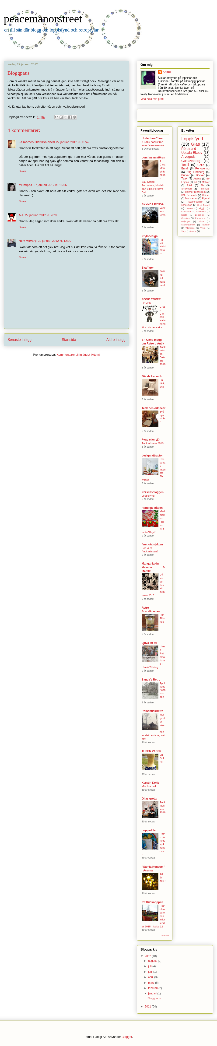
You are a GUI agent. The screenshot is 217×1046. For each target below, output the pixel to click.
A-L (21, 215)
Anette (167, 72)
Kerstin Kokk (150, 782)
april (151, 977)
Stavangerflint (188, 224)
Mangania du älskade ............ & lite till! (153, 567)
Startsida (69, 340)
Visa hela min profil (152, 99)
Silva (201, 221)
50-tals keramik (152, 376)
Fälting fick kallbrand (162, 278)
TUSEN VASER (151, 751)
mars (151, 982)
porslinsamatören (153, 157)
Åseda (193, 231)
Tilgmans (190, 228)
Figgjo (202, 208)
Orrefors (185, 218)
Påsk (189, 185)
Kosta (184, 215)
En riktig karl (162, 383)
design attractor (152, 455)
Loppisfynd (192, 138)
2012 (148, 956)
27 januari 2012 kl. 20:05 (41, 215)
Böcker (200, 175)
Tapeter (206, 224)
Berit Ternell (203, 205)
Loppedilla (149, 830)
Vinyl (183, 231)
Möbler (206, 182)
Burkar (185, 175)
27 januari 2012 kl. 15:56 (50, 185)
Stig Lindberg (195, 172)
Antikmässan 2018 (153, 443)
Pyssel (206, 198)
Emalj (184, 168)
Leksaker (199, 215)
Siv (202, 185)
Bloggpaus (154, 998)
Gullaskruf (186, 211)
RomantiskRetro (152, 711)
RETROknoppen (152, 902)
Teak (184, 178)
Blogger (127, 1037)
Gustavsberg (190, 161)
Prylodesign (150, 236)
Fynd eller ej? (151, 439)
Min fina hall (149, 786)
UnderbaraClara (152, 138)
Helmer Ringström (195, 191)
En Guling (162, 758)
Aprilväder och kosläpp (162, 690)
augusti (153, 960)
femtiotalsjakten (152, 544)
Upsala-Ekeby (191, 152)
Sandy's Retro (151, 679)
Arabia (197, 178)
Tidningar (204, 188)
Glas (195, 144)
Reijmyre (185, 221)
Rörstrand (188, 149)
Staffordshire (195, 201)
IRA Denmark (189, 195)
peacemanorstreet (43, 18)
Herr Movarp (28, 240)
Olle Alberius (162, 618)
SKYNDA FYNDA (153, 204)
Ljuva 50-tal (149, 643)
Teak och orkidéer (153, 408)
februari (153, 988)
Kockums (201, 211)
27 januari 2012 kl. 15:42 (72, 142)
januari (152, 993)
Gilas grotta (149, 798)
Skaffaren (148, 267)
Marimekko (191, 198)
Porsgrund (200, 218)
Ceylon (189, 208)
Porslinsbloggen (153, 492)
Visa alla (165, 935)
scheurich (186, 205)
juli (150, 966)
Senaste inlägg (19, 340)
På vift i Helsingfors (162, 246)
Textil (185, 165)
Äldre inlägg (116, 340)
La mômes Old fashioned (37, 142)
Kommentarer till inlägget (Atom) (78, 354)
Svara (23, 171)
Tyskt (202, 228)
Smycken (186, 188)
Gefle (200, 165)
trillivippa (25, 185)
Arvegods (188, 156)
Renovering (202, 168)
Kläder (206, 195)
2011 (148, 1006)
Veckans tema (162, 211)
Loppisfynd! (148, 495)
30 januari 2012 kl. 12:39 (54, 240)
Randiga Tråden (152, 507)
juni (150, 971)
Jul (195, 182)
